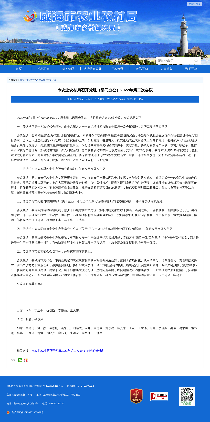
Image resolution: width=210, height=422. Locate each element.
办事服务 (166, 68)
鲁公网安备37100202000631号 (25, 412)
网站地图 (75, 394)
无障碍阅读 (194, 3)
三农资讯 (117, 68)
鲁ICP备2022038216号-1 (50, 385)
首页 (19, 68)
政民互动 (142, 68)
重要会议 (51, 79)
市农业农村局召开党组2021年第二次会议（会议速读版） (69, 350)
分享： (14, 360)
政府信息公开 (93, 68)
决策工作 (40, 79)
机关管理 (68, 68)
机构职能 (43, 68)
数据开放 (191, 68)
